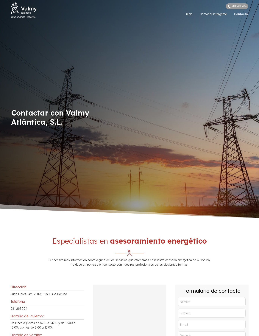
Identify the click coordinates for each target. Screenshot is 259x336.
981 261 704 (18, 308)
